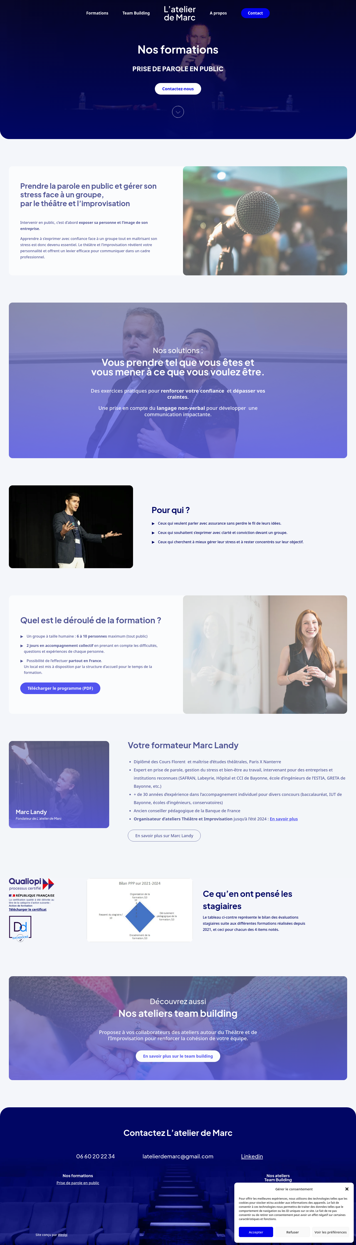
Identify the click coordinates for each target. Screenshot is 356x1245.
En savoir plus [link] (284, 819)
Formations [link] (97, 13)
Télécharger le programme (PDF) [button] (60, 688)
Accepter (256, 1232)
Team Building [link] (136, 13)
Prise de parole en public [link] (78, 1182)
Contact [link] (255, 13)
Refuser (292, 1232)
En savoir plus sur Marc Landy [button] (164, 835)
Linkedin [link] (252, 1156)
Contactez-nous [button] (178, 88)
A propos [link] (218, 13)
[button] (347, 1189)
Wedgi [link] (62, 1235)
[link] (180, 13)
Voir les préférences (331, 1232)
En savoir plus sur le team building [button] (178, 1056)
